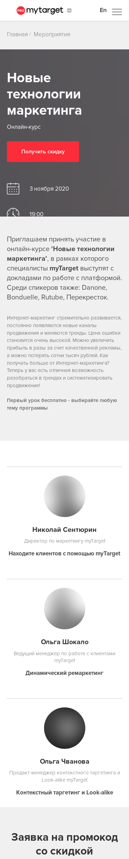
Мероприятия (52, 34)
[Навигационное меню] (117, 12)
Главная (17, 34)
